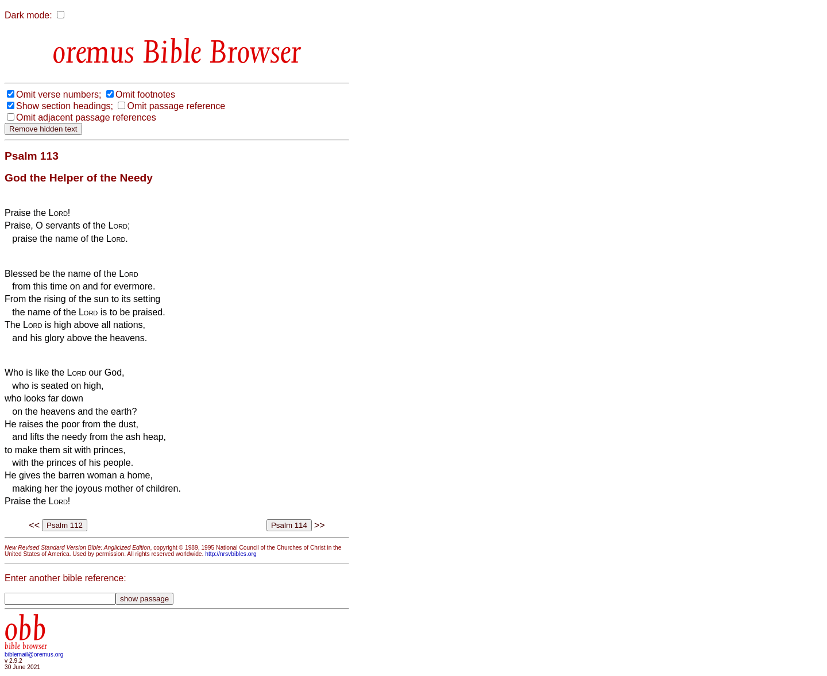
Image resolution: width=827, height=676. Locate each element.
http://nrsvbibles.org (230, 554)
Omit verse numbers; (58, 94)
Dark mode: (28, 15)
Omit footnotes (145, 94)
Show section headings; (64, 106)
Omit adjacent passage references (86, 117)
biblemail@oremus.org (34, 654)
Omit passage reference (176, 106)
